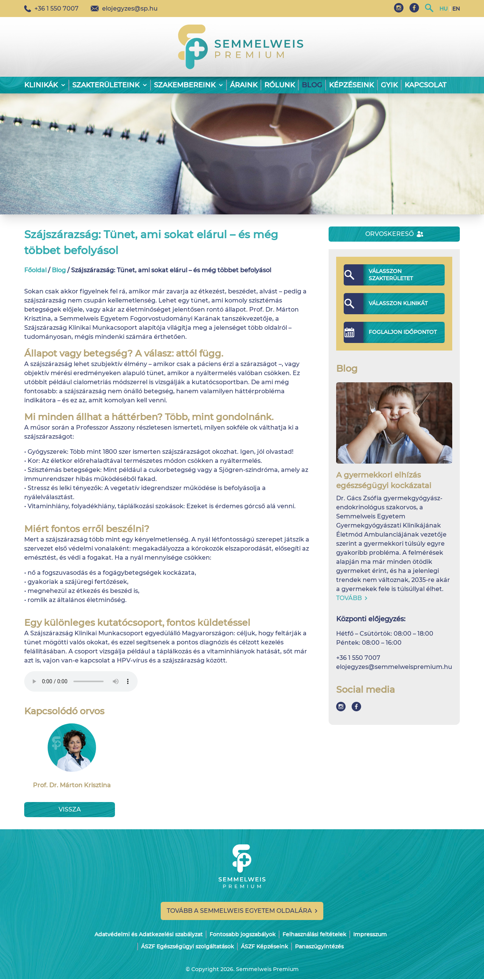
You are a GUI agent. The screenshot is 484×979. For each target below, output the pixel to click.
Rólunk (279, 85)
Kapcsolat (426, 85)
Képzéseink (351, 85)
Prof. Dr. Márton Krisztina (72, 756)
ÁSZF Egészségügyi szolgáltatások (187, 946)
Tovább (351, 598)
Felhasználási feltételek (314, 934)
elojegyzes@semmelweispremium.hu (394, 666)
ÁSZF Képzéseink (264, 946)
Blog (312, 85)
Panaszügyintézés (319, 946)
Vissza (70, 809)
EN (456, 8)
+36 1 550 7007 (51, 8)
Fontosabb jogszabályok (242, 934)
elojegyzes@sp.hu (124, 8)
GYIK (389, 85)
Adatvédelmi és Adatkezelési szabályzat (149, 934)
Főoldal (35, 270)
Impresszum (370, 934)
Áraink (244, 85)
